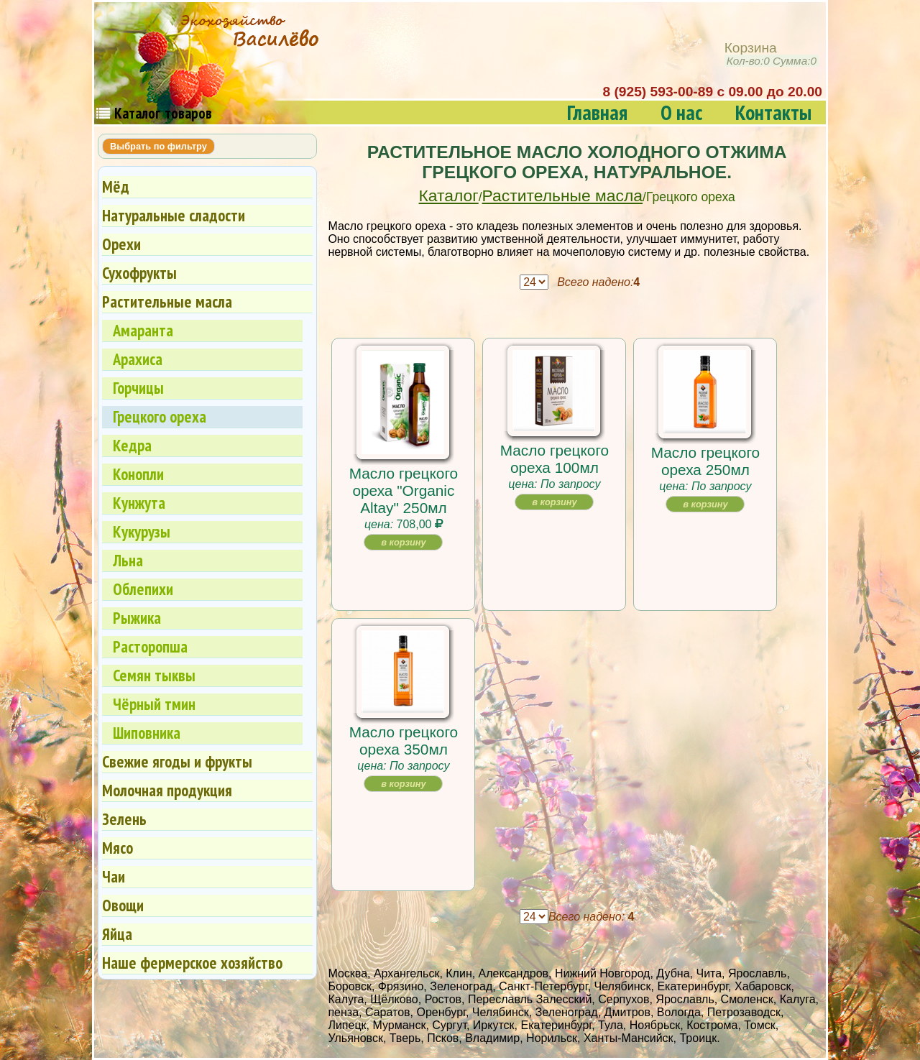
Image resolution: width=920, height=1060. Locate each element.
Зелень (124, 818)
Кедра (132, 445)
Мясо (117, 847)
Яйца (117, 933)
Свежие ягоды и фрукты (177, 761)
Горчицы (138, 387)
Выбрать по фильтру (158, 146)
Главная (597, 112)
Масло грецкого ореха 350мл (403, 740)
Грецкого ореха (159, 416)
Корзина (771, 54)
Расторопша (150, 646)
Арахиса (137, 359)
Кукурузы (141, 531)
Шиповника (146, 732)
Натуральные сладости (173, 215)
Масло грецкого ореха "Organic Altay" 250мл (403, 490)
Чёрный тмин (154, 703)
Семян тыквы (154, 675)
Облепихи (143, 589)
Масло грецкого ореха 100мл (554, 459)
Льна (128, 560)
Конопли (138, 474)
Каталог (449, 195)
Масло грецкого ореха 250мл (705, 461)
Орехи (121, 244)
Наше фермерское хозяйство (192, 962)
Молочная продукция (167, 790)
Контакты (773, 112)
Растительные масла (562, 195)
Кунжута (139, 502)
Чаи (113, 876)
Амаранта (143, 330)
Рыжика (137, 617)
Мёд (115, 186)
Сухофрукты (139, 272)
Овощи (123, 905)
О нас (681, 112)
